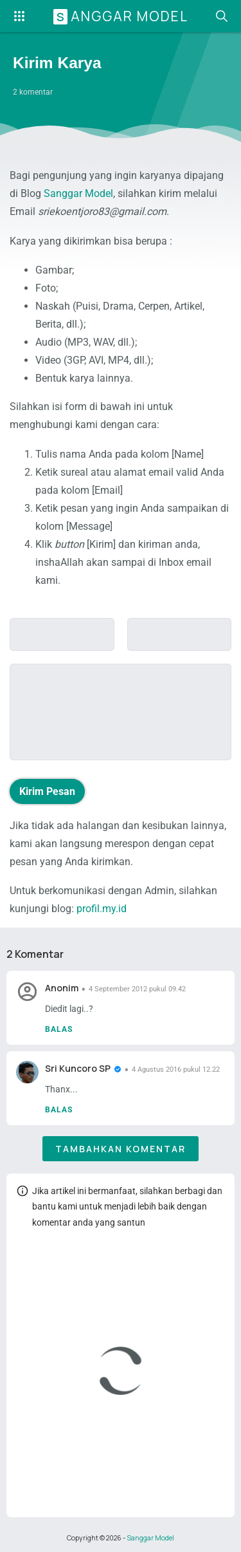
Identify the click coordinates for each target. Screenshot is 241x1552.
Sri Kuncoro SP (78, 1068)
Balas (59, 1029)
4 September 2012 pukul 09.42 (137, 989)
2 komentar (33, 92)
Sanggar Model (122, 16)
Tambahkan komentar (120, 1149)
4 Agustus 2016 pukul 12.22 (176, 1069)
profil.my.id (101, 908)
